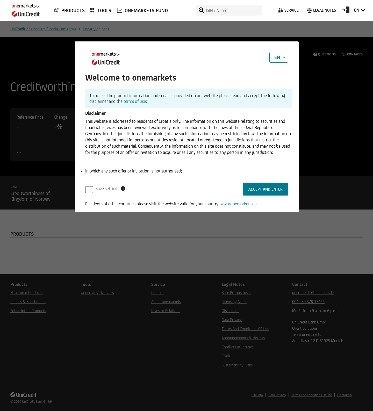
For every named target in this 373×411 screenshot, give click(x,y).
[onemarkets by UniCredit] (23, 8)
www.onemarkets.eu (238, 203)
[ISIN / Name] (233, 10)
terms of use (135, 101)
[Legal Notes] (321, 12)
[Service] (288, 12)
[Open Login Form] (346, 12)
